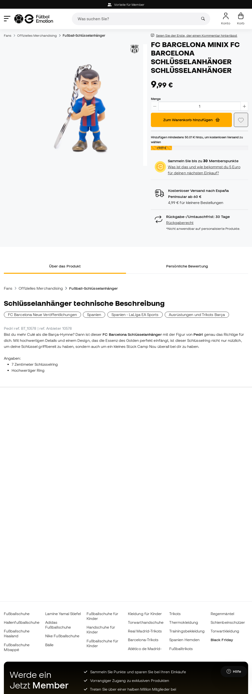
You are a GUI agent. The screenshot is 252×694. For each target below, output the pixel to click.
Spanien (94, 314)
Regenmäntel (222, 613)
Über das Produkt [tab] (65, 266)
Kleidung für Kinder (145, 613)
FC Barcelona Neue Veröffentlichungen (42, 314)
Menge (156, 98)
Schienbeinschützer (228, 622)
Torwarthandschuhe (145, 622)
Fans (7, 35)
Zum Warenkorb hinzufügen (191, 120)
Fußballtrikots (181, 648)
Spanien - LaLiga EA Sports (135, 314)
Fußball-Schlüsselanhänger (84, 35)
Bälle (49, 645)
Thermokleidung (183, 622)
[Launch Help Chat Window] (234, 671)
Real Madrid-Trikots (145, 631)
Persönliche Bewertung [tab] (187, 266)
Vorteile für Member (126, 5)
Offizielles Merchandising (37, 35)
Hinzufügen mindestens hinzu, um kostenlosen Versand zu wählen (197, 139)
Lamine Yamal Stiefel (63, 613)
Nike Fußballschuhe (62, 636)
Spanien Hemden (184, 640)
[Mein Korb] (240, 19)
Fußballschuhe (17, 613)
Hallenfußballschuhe (21, 622)
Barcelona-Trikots (143, 640)
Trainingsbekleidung (187, 631)
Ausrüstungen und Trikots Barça (197, 314)
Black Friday (222, 640)
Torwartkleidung (225, 631)
